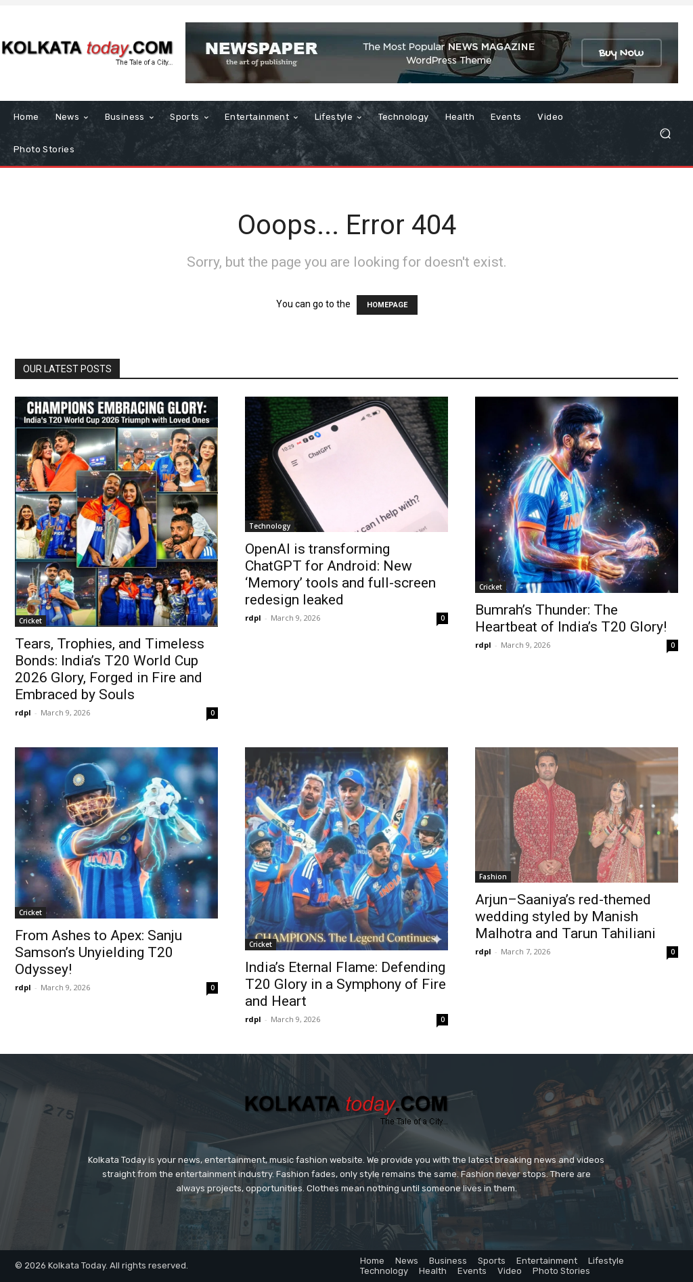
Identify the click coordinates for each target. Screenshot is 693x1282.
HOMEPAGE (387, 305)
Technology (269, 526)
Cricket (30, 620)
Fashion (493, 876)
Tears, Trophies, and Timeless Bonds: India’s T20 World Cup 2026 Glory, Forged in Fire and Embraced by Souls (109, 669)
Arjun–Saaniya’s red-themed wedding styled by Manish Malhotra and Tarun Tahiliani (565, 916)
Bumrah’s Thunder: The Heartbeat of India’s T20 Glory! (571, 618)
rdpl (23, 712)
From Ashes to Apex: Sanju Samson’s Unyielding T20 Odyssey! (98, 952)
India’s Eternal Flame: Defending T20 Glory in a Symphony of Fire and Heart (345, 984)
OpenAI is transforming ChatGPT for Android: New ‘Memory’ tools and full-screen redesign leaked (340, 574)
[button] (665, 134)
